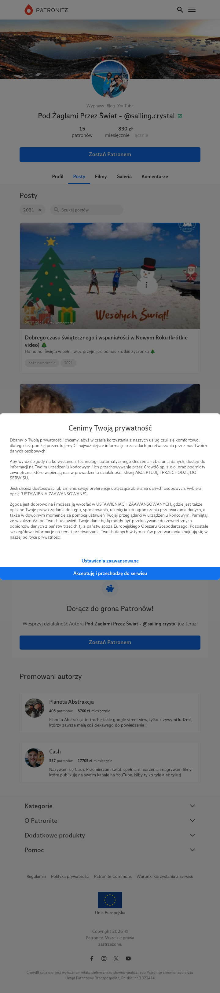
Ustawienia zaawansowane (110, 561)
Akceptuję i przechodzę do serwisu (110, 573)
